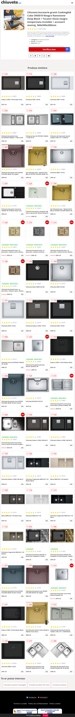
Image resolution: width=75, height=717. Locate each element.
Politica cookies (55, 704)
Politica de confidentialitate (38, 704)
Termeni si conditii (20, 704)
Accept (45, 715)
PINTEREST (43, 698)
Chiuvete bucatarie (59, 685)
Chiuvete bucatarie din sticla (39, 685)
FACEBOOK (31, 698)
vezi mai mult (50, 36)
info (22, 104)
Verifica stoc (56, 49)
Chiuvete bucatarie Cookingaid (15, 685)
